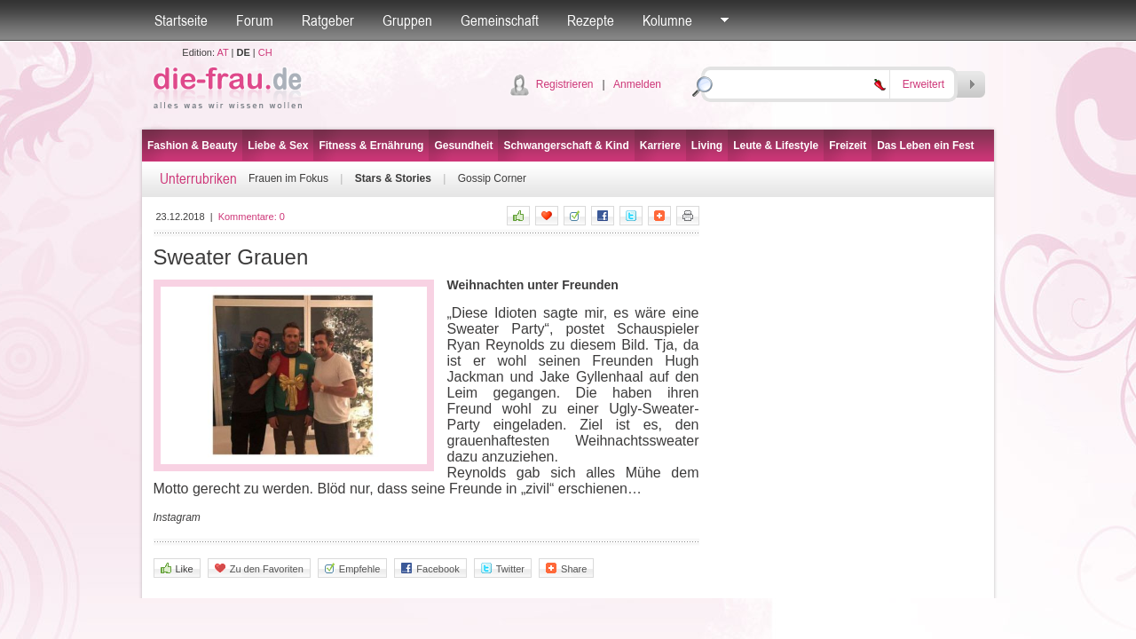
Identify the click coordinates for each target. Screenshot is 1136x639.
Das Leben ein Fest (925, 145)
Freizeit (847, 145)
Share (566, 568)
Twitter (503, 568)
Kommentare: (251, 216)
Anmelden (637, 84)
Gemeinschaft (500, 20)
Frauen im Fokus (288, 178)
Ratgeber (328, 20)
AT (222, 52)
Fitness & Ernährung (371, 145)
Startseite (181, 20)
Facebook (430, 568)
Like (177, 568)
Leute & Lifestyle (775, 145)
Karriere (660, 145)
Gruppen (407, 20)
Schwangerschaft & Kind (565, 145)
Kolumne (667, 20)
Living (706, 145)
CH (265, 52)
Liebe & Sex (278, 145)
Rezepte (590, 20)
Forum (254, 20)
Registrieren (565, 84)
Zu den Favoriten (259, 568)
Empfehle (352, 568)
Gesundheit (463, 145)
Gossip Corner (492, 178)
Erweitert (923, 84)
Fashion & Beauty (192, 145)
